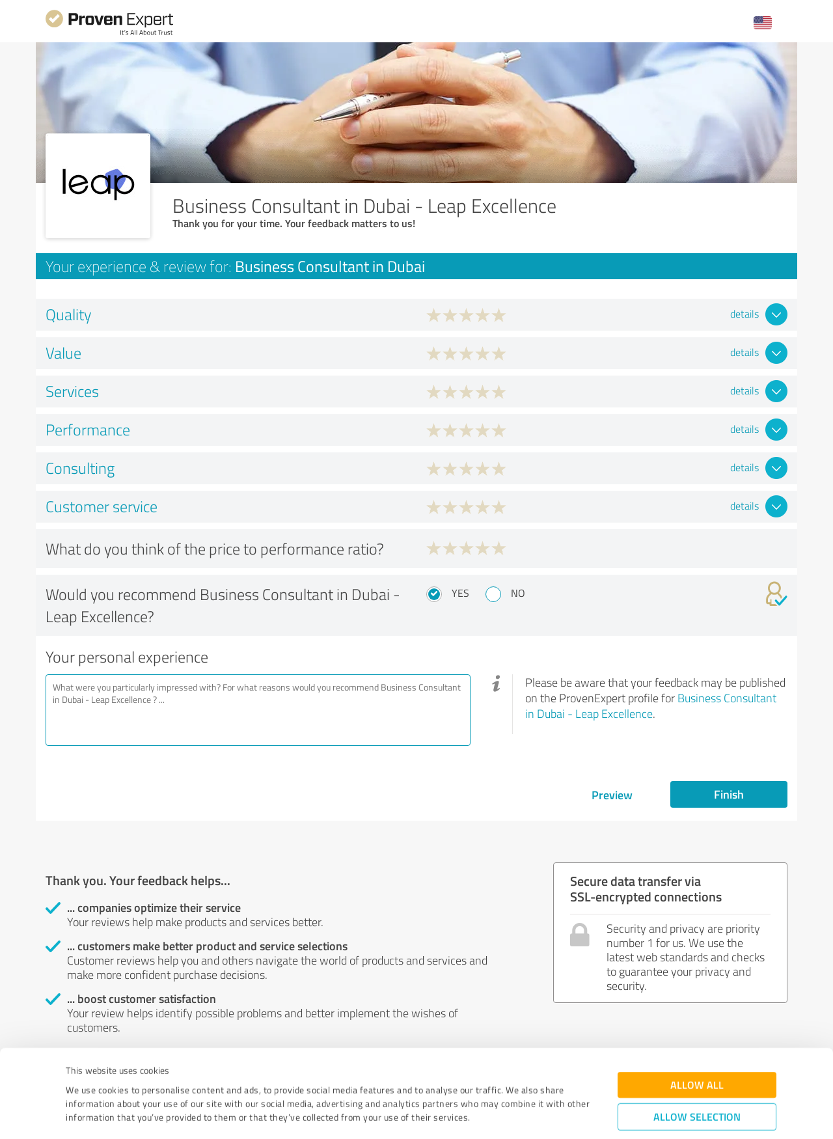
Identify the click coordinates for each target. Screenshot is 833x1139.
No (518, 593)
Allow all (697, 1018)
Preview (612, 795)
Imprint (81, 1078)
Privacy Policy (131, 1078)
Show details (498, 1114)
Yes (460, 593)
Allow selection (697, 1050)
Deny (697, 1090)
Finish (729, 794)
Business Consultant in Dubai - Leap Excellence (650, 705)
